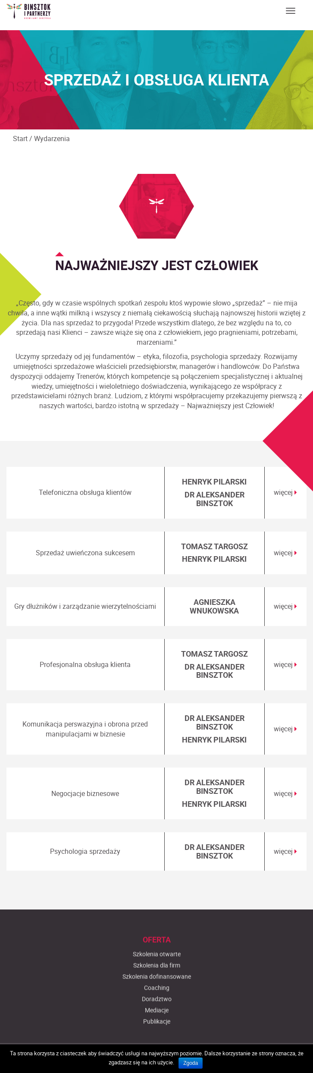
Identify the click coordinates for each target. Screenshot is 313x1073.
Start (20, 138)
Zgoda (190, 1063)
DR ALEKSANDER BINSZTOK (214, 498)
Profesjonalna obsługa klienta (85, 664)
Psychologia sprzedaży (85, 851)
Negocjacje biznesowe (85, 793)
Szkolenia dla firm (156, 1020)
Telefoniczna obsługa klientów (85, 492)
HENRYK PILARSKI (214, 481)
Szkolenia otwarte (157, 1009)
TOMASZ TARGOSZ (214, 546)
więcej (285, 492)
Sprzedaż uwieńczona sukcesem (85, 552)
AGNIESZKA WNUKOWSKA (214, 606)
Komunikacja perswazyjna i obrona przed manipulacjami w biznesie (85, 729)
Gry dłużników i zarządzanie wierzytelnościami (85, 606)
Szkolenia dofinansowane (156, 1031)
